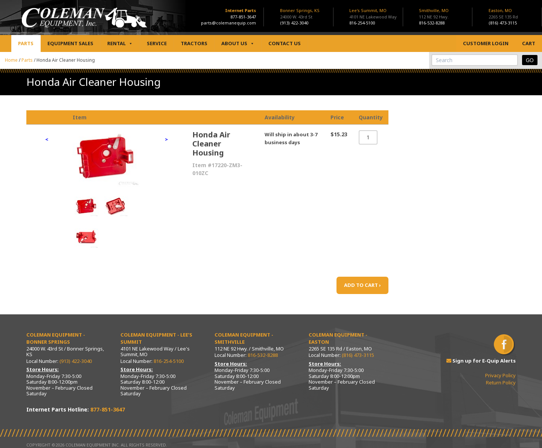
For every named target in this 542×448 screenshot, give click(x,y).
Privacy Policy (500, 375)
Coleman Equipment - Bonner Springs (55, 338)
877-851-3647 (243, 17)
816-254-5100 (362, 23)
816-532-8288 (432, 23)
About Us (237, 43)
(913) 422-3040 (294, 23)
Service (157, 43)
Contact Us (284, 43)
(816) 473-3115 (503, 23)
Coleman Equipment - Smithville (244, 338)
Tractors (194, 43)
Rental (120, 43)
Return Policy (501, 382)
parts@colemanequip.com (228, 23)
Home (11, 60)
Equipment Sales (70, 43)
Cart (528, 43)
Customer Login (486, 43)
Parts (25, 43)
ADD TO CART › (362, 285)
